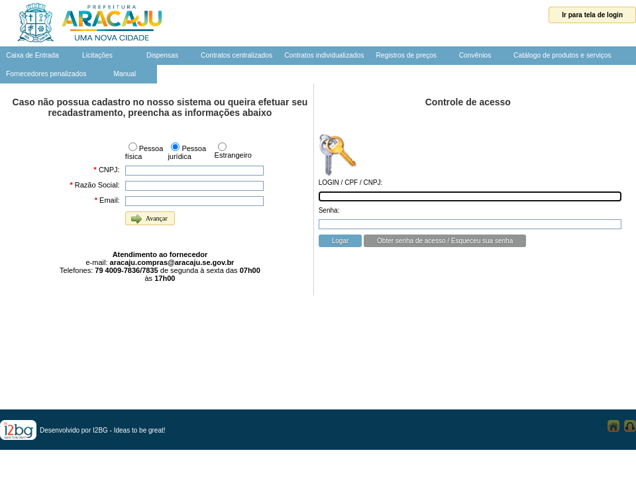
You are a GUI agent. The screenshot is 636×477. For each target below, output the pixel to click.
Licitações (97, 55)
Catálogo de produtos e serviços (562, 55)
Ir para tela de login (592, 15)
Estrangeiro (233, 155)
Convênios (475, 55)
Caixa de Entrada (32, 55)
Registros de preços (406, 55)
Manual (124, 74)
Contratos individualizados (324, 55)
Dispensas (162, 55)
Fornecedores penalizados (46, 74)
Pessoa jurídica (187, 152)
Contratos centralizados (236, 55)
